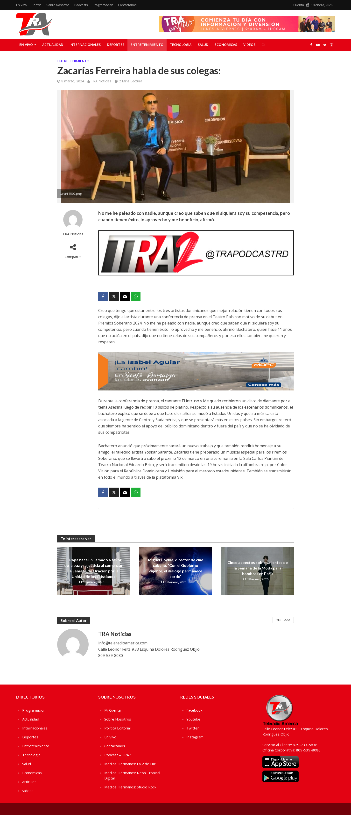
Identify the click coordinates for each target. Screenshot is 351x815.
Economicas (226, 44)
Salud (203, 44)
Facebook (194, 710)
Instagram (195, 737)
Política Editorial (117, 728)
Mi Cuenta (112, 710)
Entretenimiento (147, 44)
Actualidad (52, 44)
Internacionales (85, 44)
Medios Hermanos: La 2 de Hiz (130, 763)
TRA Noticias (101, 81)
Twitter (192, 728)
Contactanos (127, 5)
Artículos (29, 781)
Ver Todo (283, 619)
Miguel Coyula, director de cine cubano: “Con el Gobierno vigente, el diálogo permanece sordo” (175, 568)
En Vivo (21, 5)
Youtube (193, 719)
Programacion (33, 710)
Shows (37, 5)
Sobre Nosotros (58, 5)
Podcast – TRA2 (117, 754)
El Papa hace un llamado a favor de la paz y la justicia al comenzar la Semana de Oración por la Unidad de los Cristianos (93, 568)
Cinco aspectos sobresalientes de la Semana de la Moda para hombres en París (257, 568)
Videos (249, 44)
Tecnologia (180, 44)
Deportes (115, 44)
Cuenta (298, 5)
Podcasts (81, 5)
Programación (103, 5)
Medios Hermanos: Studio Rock (130, 787)
